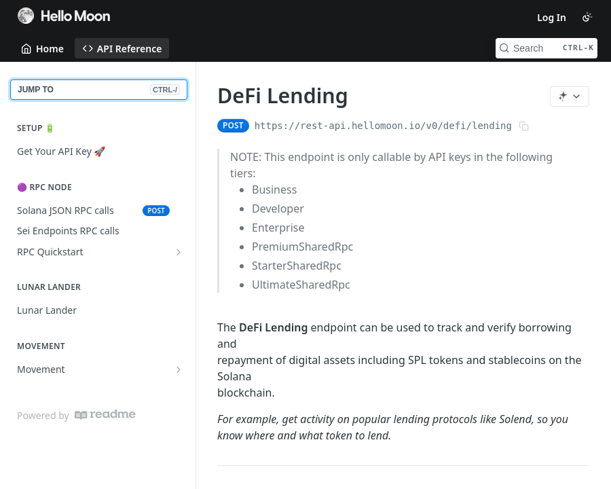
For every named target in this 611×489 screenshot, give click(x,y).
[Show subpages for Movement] (178, 369)
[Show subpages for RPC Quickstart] (178, 252)
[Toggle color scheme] (587, 17)
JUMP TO (99, 89)
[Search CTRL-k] (546, 48)
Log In (551, 17)
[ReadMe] (105, 415)
